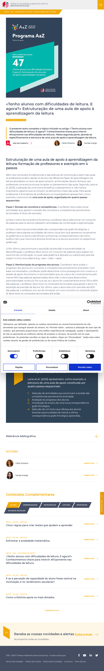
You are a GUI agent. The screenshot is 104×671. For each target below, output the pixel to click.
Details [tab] (52, 310)
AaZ (12, 12)
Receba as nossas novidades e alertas (44, 634)
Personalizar (52, 367)
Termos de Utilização (14, 662)
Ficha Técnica (80, 662)
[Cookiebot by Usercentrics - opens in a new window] (89, 302)
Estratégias (50, 505)
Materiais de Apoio (23, 12)
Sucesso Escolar (16, 511)
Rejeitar (19, 367)
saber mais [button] (89, 463)
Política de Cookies (33, 662)
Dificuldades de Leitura (45, 12)
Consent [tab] (18, 310)
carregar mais (52, 610)
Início (6, 12)
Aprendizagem (30, 505)
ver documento (20, 143)
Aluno (13, 505)
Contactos (68, 662)
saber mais (89, 524)
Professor (82, 505)
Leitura (66, 505)
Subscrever (84, 634)
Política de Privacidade (52, 662)
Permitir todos (85, 367)
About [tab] (86, 310)
